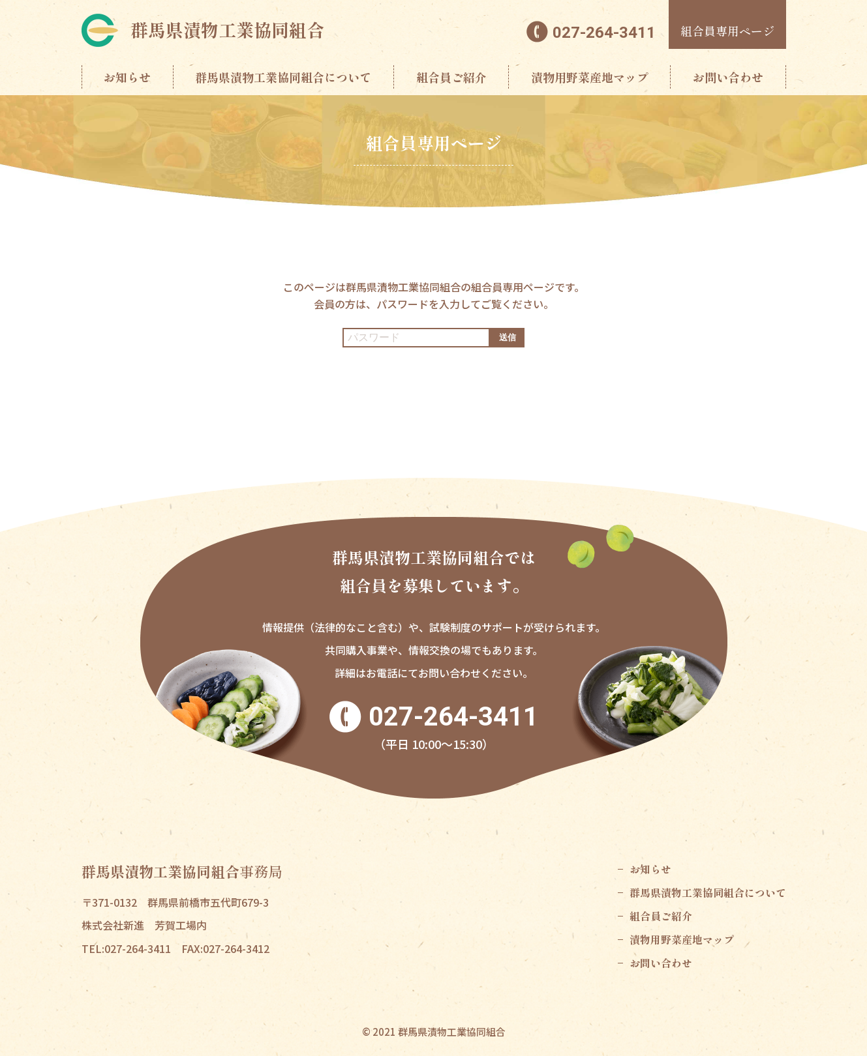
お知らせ (127, 76)
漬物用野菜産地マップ (589, 76)
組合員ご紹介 (451, 76)
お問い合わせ (728, 76)
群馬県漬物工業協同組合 (227, 29)
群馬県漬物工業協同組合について (283, 76)
